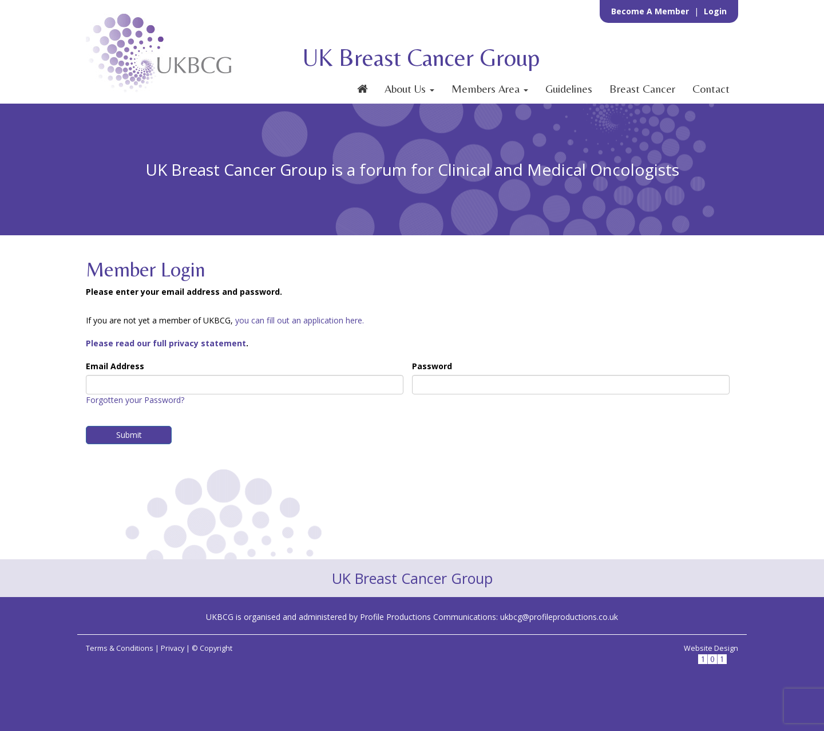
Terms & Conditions (119, 648)
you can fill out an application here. (299, 320)
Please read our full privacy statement (166, 343)
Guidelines (568, 88)
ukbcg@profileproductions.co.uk (559, 616)
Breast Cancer (642, 88)
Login (715, 11)
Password (432, 366)
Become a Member (651, 11)
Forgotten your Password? (135, 399)
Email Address (115, 366)
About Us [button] (409, 88)
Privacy (172, 648)
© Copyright (212, 648)
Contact (711, 88)
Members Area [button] (489, 88)
